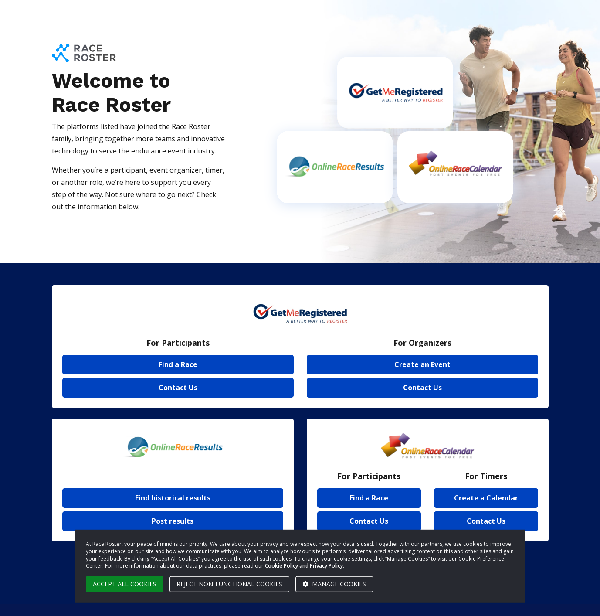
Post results (172, 521)
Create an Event (422, 364)
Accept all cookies (124, 584)
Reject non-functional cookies (229, 584)
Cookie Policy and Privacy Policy (304, 565)
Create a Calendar (486, 498)
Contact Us (178, 387)
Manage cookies (334, 584)
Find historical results (172, 498)
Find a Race (178, 364)
